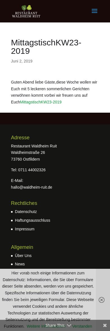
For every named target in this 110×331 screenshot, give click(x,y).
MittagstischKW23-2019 (41, 102)
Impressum (24, 229)
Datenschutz (26, 211)
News (20, 264)
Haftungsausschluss (32, 220)
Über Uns (23, 255)
